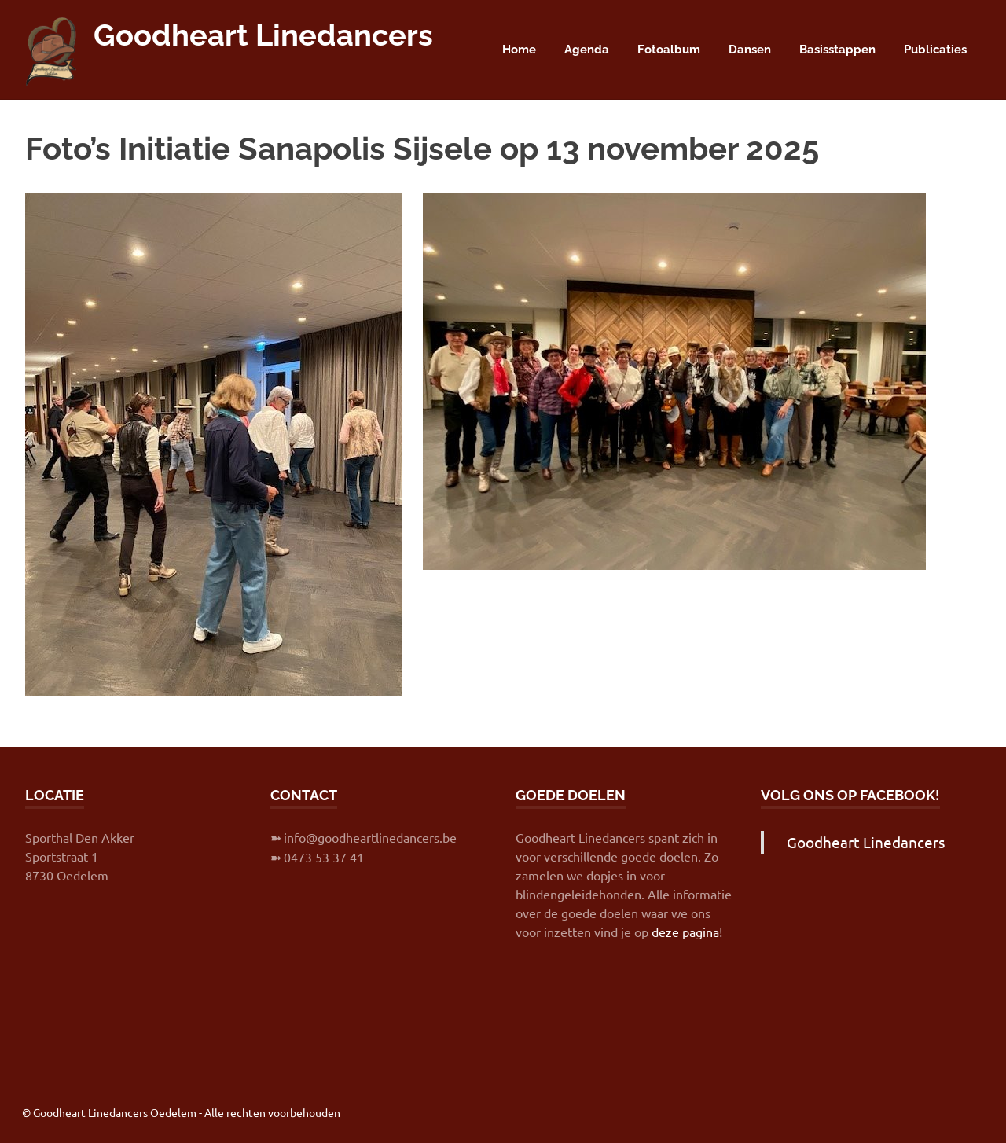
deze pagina (685, 931)
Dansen (750, 49)
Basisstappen (837, 49)
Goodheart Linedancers (263, 35)
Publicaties (935, 49)
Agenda (586, 49)
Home (519, 49)
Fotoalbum (668, 49)
